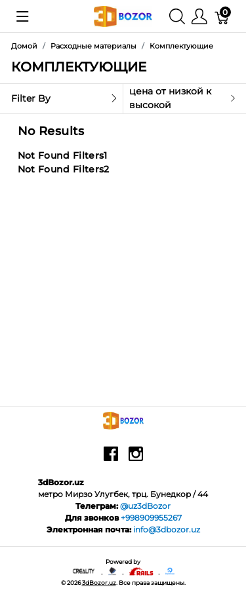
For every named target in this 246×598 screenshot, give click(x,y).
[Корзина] (222, 16)
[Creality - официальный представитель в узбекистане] (84, 570)
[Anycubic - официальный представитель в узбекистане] (112, 570)
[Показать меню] (22, 16)
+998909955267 (151, 518)
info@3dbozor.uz (166, 529)
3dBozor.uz (99, 582)
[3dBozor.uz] (123, 15)
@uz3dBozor (145, 506)
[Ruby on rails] (141, 570)
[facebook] (110, 458)
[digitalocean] (170, 570)
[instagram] (135, 458)
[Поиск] (177, 16)
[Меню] (199, 16)
